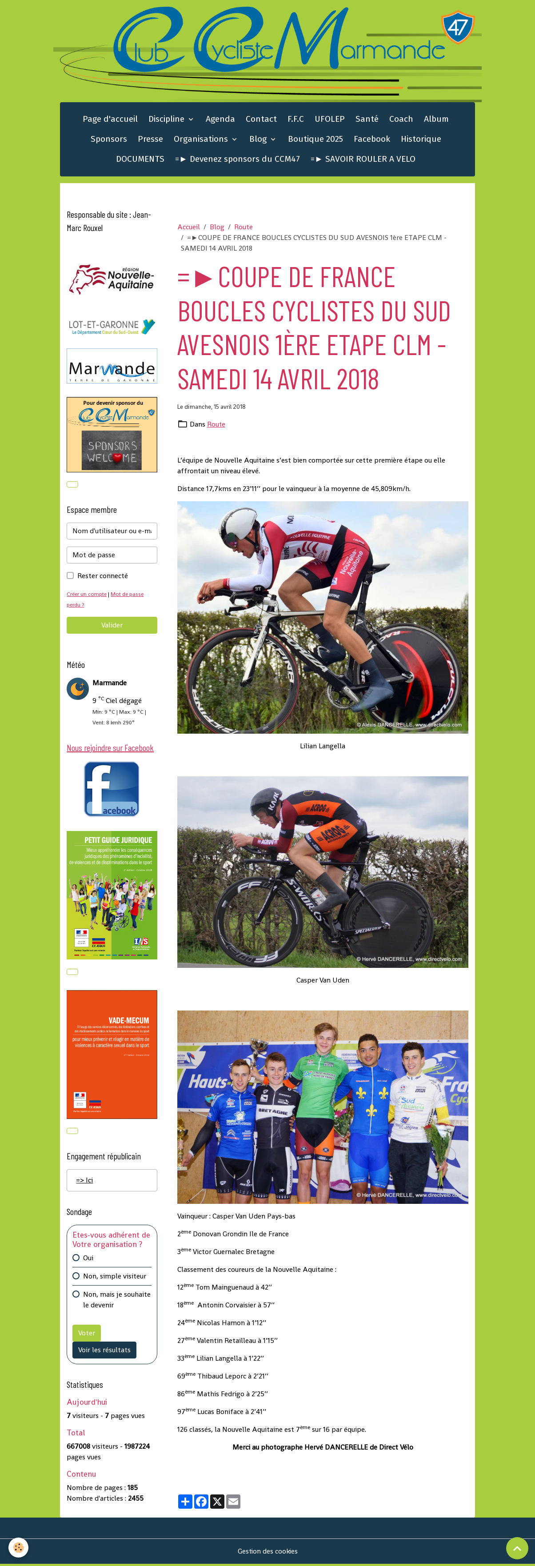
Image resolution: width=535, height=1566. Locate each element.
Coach (401, 120)
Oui (88, 1260)
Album (436, 120)
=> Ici (84, 1182)
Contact (261, 120)
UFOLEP (330, 120)
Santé (367, 120)
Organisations (202, 140)
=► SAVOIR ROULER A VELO (363, 160)
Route (243, 227)
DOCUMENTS (140, 160)
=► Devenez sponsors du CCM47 (237, 160)
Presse (150, 140)
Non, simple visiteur (114, 1278)
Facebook (372, 140)
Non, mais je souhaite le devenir (117, 1302)
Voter (86, 1335)
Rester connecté (102, 577)
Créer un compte (88, 595)
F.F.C (295, 120)
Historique (421, 140)
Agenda (220, 120)
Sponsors (109, 140)
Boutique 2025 (315, 140)
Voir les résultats (104, 1352)
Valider (112, 626)
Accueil (188, 227)
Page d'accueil (110, 120)
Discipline (167, 120)
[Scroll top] (517, 1548)
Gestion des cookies (268, 1553)
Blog (259, 140)
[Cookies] (19, 1548)
